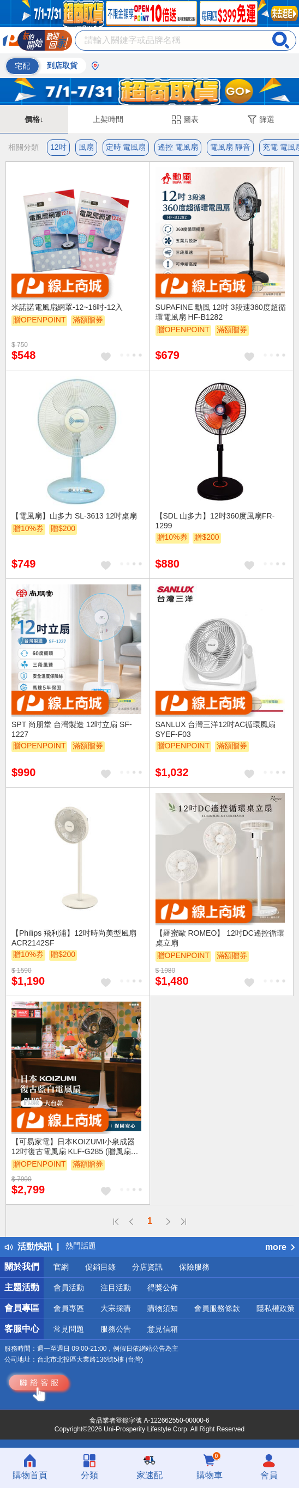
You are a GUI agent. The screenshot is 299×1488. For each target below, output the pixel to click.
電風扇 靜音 (230, 147)
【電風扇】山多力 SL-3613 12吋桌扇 (74, 515)
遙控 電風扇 (178, 147)
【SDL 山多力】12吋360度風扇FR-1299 (215, 520)
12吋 (58, 147)
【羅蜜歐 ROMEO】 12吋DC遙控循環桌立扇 (220, 938)
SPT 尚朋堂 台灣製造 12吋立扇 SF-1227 (71, 729)
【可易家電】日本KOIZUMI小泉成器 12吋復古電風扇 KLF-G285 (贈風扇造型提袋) (75, 1147)
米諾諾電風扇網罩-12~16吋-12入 (67, 307)
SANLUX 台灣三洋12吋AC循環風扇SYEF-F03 (216, 729)
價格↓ (34, 119)
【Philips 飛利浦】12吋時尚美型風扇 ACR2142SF (73, 938)
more (280, 1247)
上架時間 (108, 119)
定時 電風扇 (126, 147)
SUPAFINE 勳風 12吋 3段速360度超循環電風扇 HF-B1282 (221, 312)
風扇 (86, 147)
